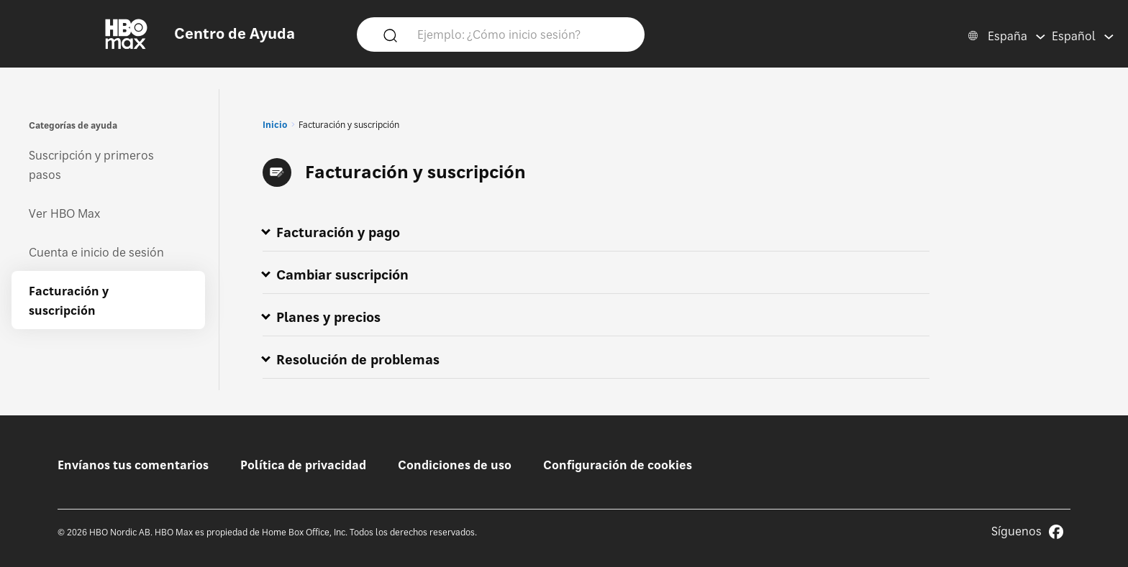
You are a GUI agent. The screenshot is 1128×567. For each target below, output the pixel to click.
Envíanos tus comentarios (133, 465)
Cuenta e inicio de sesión (96, 252)
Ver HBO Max (64, 213)
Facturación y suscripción (69, 300)
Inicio (275, 125)
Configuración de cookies (617, 465)
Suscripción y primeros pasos (91, 165)
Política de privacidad (303, 465)
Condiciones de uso (454, 465)
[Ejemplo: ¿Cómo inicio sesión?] (521, 33)
